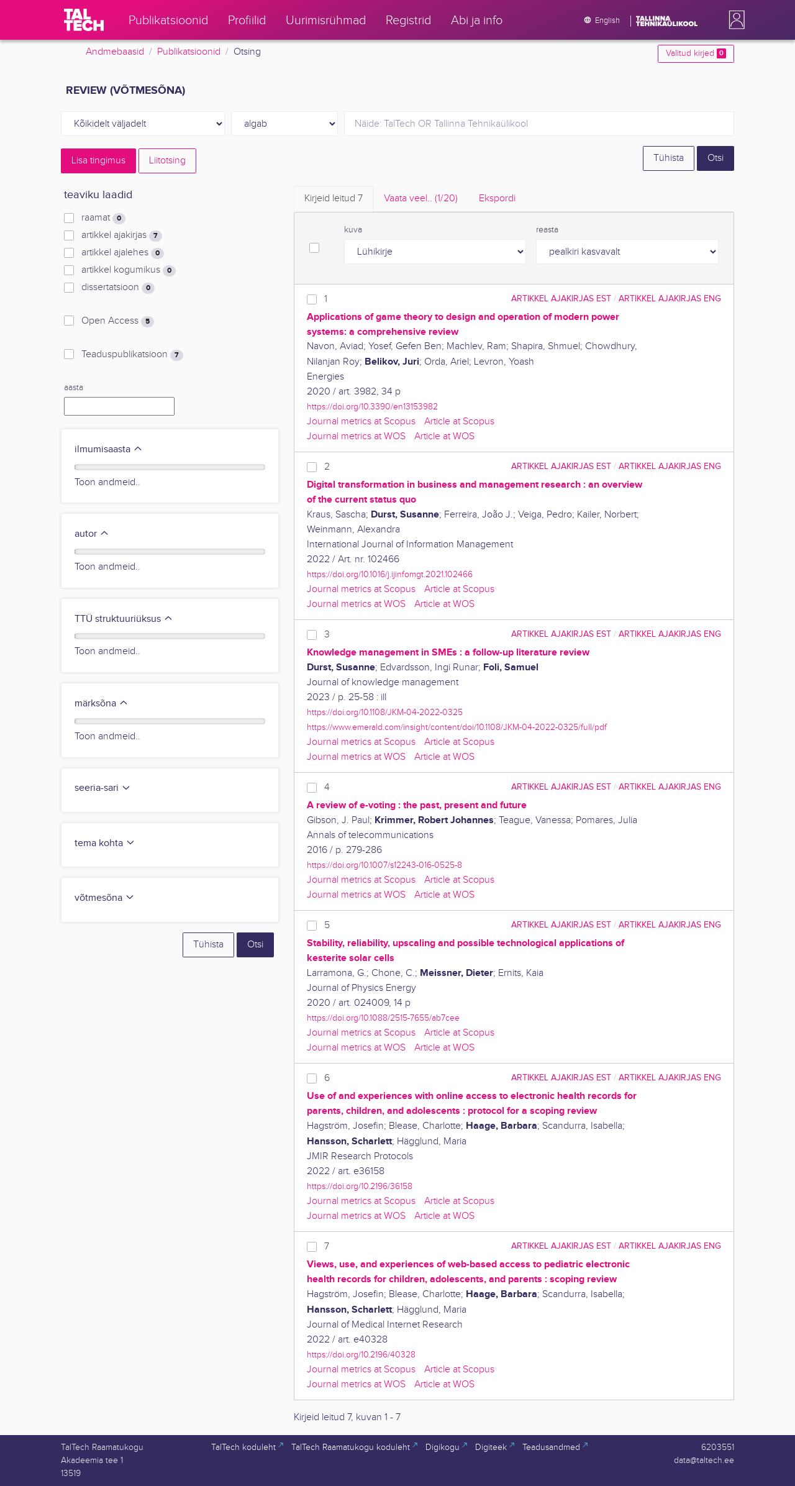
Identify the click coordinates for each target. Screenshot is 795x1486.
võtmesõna (105, 898)
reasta (547, 230)
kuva (353, 230)
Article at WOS (444, 436)
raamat (103, 218)
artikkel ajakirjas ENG (670, 298)
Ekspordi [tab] (497, 198)
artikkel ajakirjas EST (561, 298)
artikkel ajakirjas (121, 235)
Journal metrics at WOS (356, 436)
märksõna (102, 703)
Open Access (117, 321)
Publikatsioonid (188, 52)
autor (92, 534)
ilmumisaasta (109, 449)
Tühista (668, 158)
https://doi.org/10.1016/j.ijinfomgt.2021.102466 (390, 574)
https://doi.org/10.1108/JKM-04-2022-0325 (385, 712)
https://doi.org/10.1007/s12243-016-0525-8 (384, 865)
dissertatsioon (118, 287)
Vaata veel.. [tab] (421, 198)
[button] (734, 20)
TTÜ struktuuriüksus (124, 619)
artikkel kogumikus (128, 270)
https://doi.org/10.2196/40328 (361, 1354)
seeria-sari (103, 788)
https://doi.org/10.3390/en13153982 (372, 406)
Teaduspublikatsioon (132, 355)
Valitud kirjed (696, 53)
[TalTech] (84, 20)
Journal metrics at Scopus (361, 421)
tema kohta (105, 843)
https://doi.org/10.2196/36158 (359, 1186)
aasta (73, 388)
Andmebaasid (115, 52)
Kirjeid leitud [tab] (333, 198)
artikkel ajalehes (122, 253)
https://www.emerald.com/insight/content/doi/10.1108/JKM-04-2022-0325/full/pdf (457, 727)
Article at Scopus (459, 421)
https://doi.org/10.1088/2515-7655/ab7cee (383, 1018)
